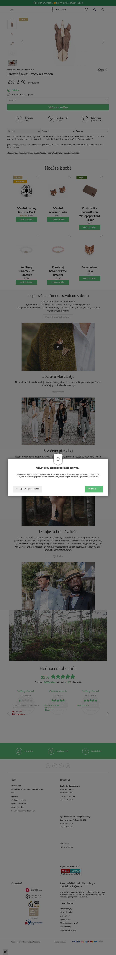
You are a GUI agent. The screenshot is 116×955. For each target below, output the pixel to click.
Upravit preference (27, 488)
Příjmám (94, 488)
